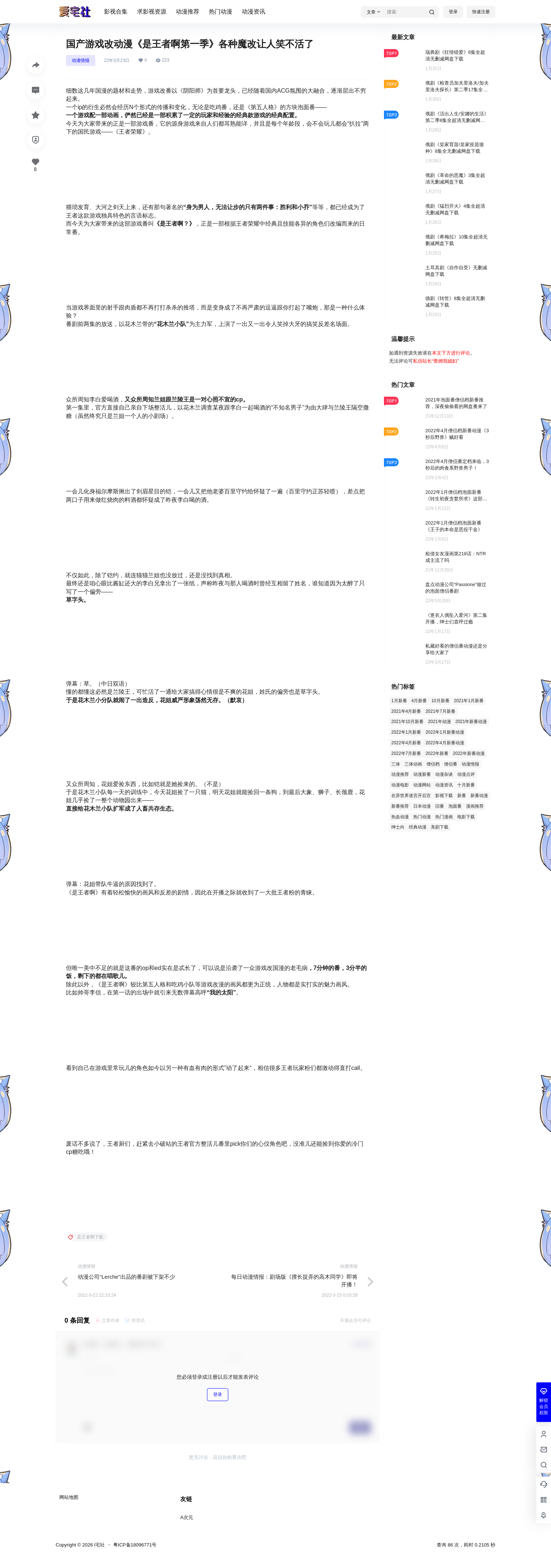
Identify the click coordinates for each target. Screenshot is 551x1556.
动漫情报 (80, 60)
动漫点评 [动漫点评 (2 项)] (466, 774)
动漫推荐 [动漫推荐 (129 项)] (400, 774)
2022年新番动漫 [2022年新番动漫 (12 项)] (469, 753)
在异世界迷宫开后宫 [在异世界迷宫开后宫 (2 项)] (411, 795)
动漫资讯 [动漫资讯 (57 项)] (444, 785)
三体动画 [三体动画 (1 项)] (413, 764)
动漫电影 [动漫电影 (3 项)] (400, 785)
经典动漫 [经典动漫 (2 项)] (417, 827)
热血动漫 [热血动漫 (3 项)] (400, 816)
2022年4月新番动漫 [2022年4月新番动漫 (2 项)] (444, 742)
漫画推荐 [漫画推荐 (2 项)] (475, 806)
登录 (453, 11)
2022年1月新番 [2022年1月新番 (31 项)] (406, 732)
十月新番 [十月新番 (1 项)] (466, 785)
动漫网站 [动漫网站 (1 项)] (422, 785)
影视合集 (115, 11)
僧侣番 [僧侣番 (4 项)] (450, 764)
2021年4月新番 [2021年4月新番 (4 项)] (406, 711)
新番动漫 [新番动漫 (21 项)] (479, 795)
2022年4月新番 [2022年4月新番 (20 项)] (406, 742)
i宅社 (99, 1545)
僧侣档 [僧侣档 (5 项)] (433, 764)
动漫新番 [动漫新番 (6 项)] (422, 774)
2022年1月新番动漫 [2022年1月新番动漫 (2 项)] (444, 732)
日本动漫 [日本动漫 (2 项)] (422, 806)
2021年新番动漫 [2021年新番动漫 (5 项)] (471, 721)
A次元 (186, 1517)
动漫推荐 (187, 11)
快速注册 (481, 11)
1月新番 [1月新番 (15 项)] (399, 700)
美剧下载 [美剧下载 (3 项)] (439, 827)
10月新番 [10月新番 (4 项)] (440, 700)
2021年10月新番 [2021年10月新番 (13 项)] (407, 721)
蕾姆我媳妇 (445, 361)
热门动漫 (220, 11)
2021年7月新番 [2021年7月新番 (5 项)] (440, 711)
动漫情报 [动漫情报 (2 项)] (470, 764)
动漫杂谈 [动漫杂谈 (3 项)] (444, 774)
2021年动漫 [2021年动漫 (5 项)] (439, 721)
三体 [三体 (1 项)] (395, 764)
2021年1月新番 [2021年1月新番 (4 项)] (469, 700)
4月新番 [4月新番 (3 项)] (419, 700)
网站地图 (68, 1497)
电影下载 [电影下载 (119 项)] (466, 816)
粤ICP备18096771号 (135, 1545)
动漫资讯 (253, 11)
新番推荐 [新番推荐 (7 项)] (400, 806)
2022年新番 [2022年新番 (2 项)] (436, 753)
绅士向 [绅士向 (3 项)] (397, 827)
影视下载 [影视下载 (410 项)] (444, 795)
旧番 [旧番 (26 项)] (439, 806)
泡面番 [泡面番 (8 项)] (455, 806)
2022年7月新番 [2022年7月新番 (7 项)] (406, 753)
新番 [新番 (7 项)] (461, 795)
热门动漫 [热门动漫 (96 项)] (422, 816)
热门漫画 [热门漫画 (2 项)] (444, 816)
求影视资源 (151, 11)
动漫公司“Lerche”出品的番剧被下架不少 (126, 1277)
